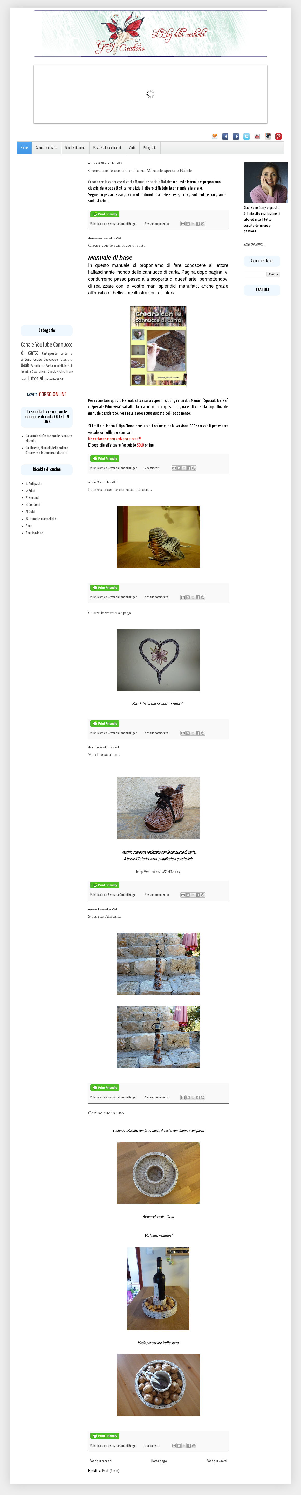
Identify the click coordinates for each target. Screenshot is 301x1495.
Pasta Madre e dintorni (107, 148)
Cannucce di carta (46, 148)
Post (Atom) (110, 1471)
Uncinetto (50, 379)
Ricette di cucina (75, 148)
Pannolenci (37, 366)
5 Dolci (30, 512)
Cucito (37, 359)
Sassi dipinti (39, 371)
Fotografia (149, 148)
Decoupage (51, 359)
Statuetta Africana (104, 916)
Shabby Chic (56, 371)
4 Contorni (33, 505)
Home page (159, 1461)
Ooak (25, 365)
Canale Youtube (36, 345)
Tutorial (35, 379)
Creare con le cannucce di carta (117, 245)
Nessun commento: (157, 224)
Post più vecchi (217, 1461)
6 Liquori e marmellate (41, 519)
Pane (29, 526)
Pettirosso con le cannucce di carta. (120, 489)
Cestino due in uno (106, 1113)
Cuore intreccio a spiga (109, 613)
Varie (132, 148)
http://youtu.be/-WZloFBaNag (158, 872)
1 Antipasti (34, 484)
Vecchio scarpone (104, 754)
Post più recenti (101, 1461)
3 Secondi (32, 498)
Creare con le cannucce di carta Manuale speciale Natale (140, 170)
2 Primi (30, 491)
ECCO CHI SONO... (254, 245)
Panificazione (34, 533)
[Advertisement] (47, 239)
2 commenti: (153, 468)
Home (24, 148)
